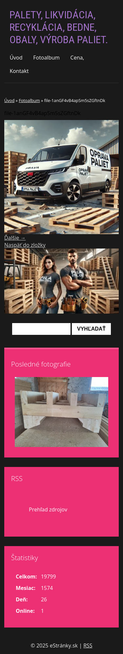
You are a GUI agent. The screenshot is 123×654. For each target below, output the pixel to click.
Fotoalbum (46, 57)
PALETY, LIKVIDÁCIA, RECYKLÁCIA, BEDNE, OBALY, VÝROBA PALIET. (59, 27)
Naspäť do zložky (25, 245)
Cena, (77, 57)
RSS (87, 645)
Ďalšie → (15, 237)
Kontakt (19, 71)
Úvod (16, 57)
